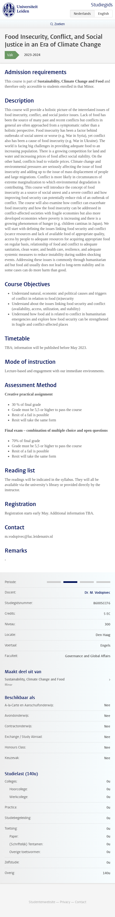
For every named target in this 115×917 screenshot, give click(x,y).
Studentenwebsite (42, 902)
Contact (80, 902)
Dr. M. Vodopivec (97, 592)
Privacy (65, 902)
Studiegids (102, 5)
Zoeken (59, 24)
